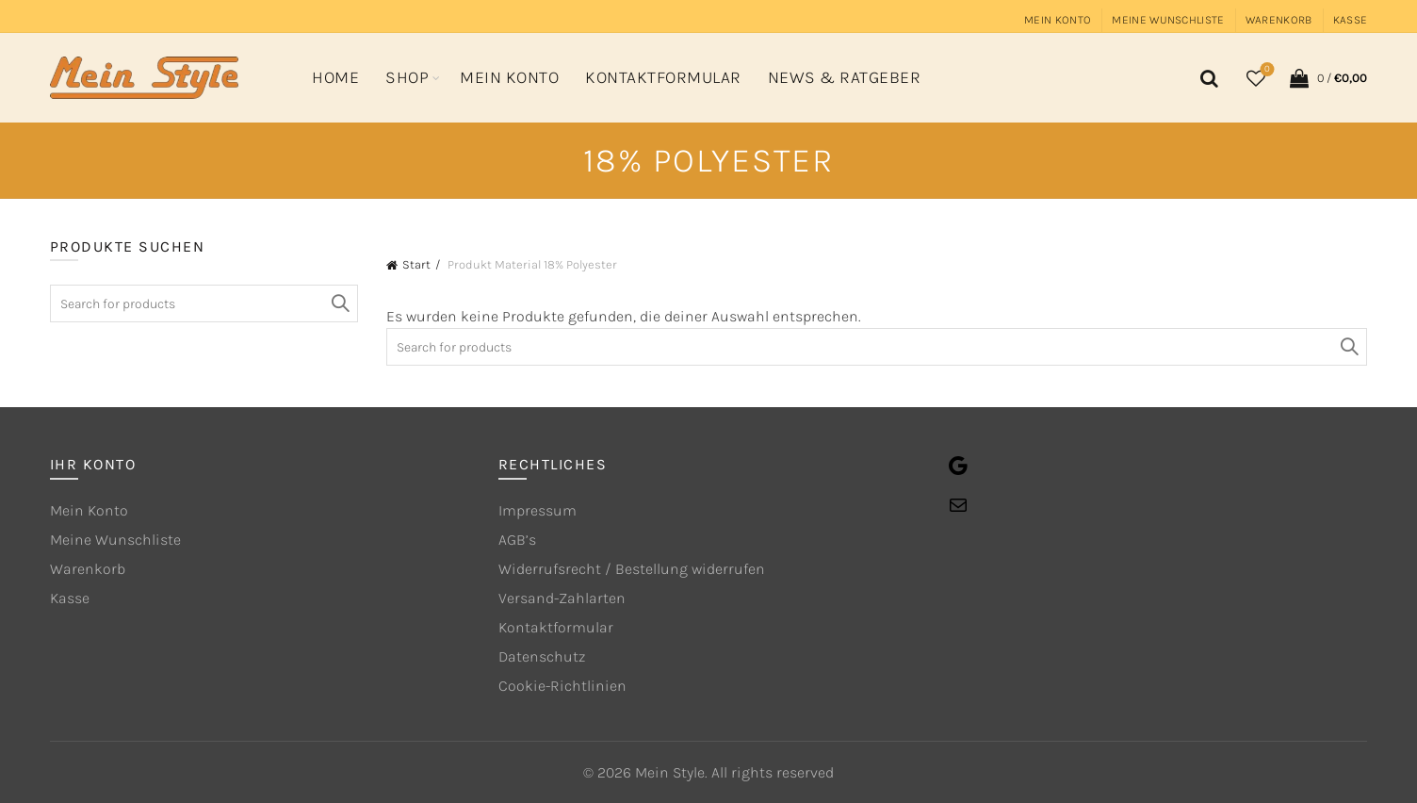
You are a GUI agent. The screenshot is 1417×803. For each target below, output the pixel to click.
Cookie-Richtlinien (562, 686)
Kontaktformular (663, 77)
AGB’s (517, 540)
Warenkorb (1279, 19)
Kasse (1350, 19)
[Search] (1206, 78)
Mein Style (670, 772)
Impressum (537, 510)
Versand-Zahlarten (562, 598)
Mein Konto (1057, 19)
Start (416, 264)
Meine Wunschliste (1168, 19)
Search (1348, 347)
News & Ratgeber (844, 77)
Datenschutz (541, 656)
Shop (407, 77)
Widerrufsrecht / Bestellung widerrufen (631, 569)
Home (335, 77)
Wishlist (1266, 70)
